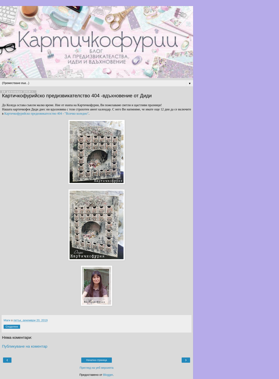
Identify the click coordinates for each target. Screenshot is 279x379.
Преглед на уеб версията (96, 367)
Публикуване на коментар (24, 346)
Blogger (108, 374)
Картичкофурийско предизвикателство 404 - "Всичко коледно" (46, 113)
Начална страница (96, 360)
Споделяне (12, 326)
